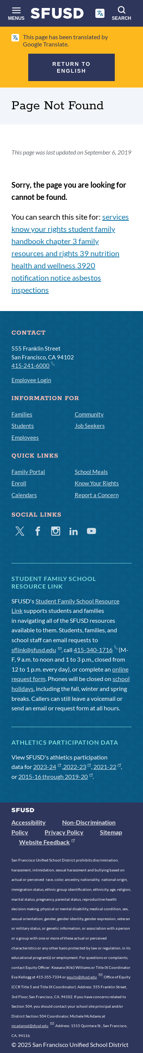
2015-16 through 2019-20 (55, 776)
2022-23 (77, 766)
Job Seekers (90, 425)
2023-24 (47, 766)
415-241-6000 (32, 365)
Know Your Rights (97, 483)
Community (89, 414)
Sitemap (111, 832)
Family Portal (28, 471)
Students (22, 425)
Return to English (71, 67)
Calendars (24, 494)
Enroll (18, 483)
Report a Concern (97, 494)
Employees (25, 437)
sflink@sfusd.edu (36, 649)
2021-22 (107, 766)
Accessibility (28, 822)
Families (21, 414)
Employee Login (31, 380)
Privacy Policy (64, 832)
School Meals (91, 471)
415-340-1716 (95, 649)
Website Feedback (47, 842)
